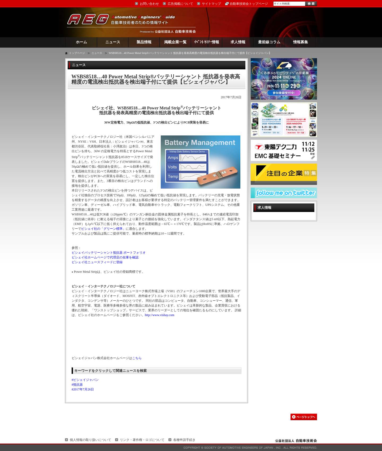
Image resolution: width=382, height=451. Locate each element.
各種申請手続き (184, 440)
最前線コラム (269, 42)
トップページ (77, 53)
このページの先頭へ (303, 417)
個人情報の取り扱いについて (90, 440)
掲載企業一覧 (175, 42)
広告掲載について (180, 4)
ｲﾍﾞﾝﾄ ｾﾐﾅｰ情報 (206, 42)
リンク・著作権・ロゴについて (142, 440)
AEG (124, 22)
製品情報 (144, 42)
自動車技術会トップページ (249, 4)
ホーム (81, 42)
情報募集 (300, 42)
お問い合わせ (149, 4)
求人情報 (238, 42)
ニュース (112, 42)
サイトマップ (211, 4)
